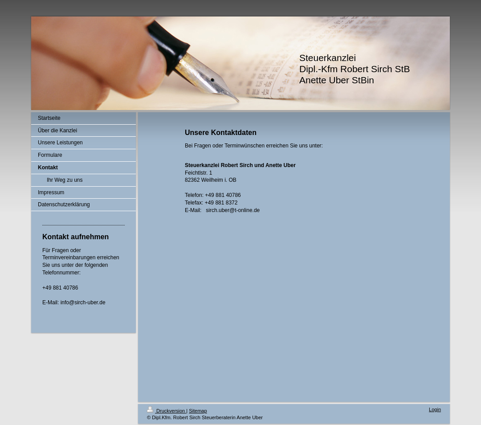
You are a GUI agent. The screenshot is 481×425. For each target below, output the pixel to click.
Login (435, 409)
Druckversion (166, 410)
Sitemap (198, 410)
